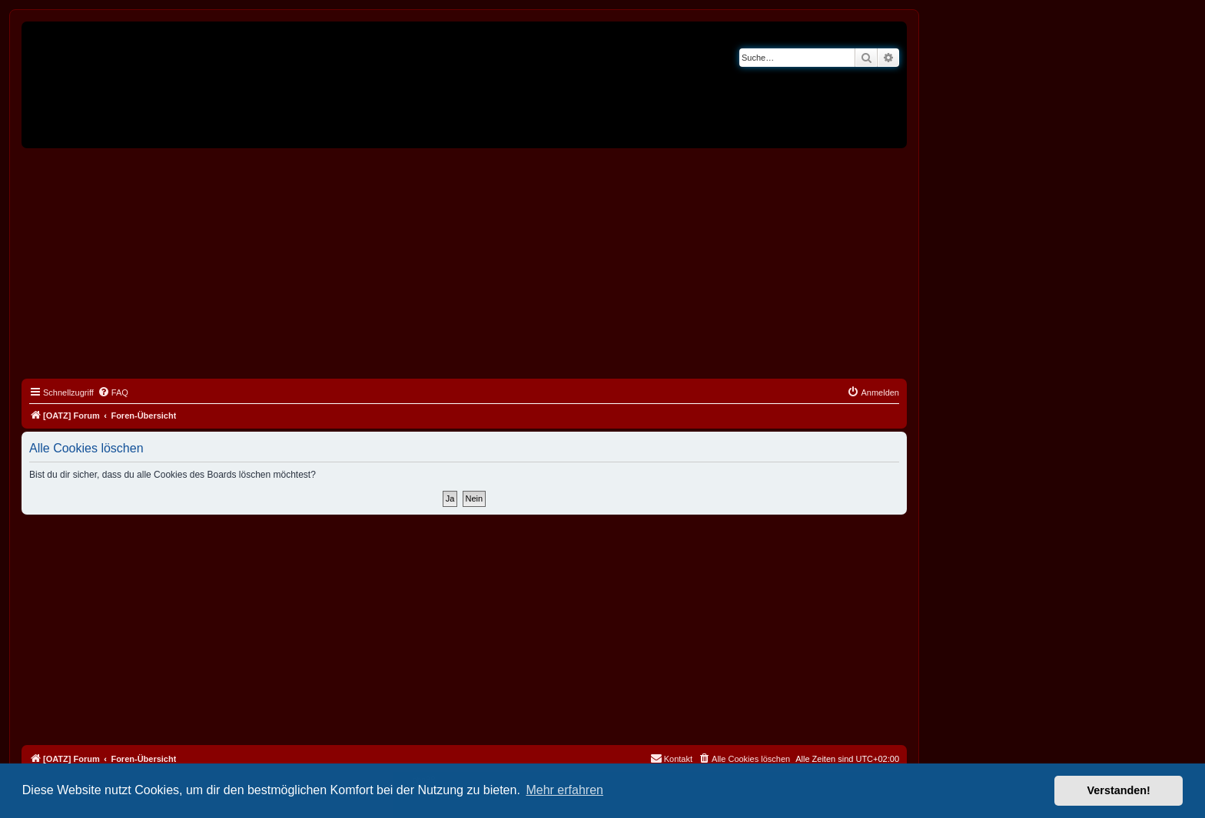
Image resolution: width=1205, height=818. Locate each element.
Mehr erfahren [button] (564, 789)
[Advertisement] (464, 263)
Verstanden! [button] (1118, 790)
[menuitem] (113, 392)
